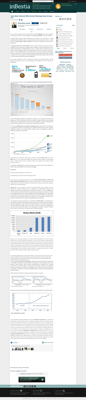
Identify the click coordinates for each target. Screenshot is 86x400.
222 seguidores (22, 29)
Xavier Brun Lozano (24, 23)
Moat (69, 70)
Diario (58, 48)
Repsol (72, 70)
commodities (71, 68)
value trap (62, 70)
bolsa (66, 70)
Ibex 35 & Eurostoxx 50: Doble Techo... (65, 43)
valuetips (59, 67)
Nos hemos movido (65, 3)
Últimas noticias (36, 3)
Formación (34, 11)
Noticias (23, 11)
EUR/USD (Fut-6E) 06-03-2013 (64, 37)
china (73, 71)
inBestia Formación (22, 1)
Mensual (72, 48)
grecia (57, 71)
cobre (58, 70)
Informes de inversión (16, 391)
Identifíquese (23, 373)
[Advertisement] (31, 359)
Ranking (45, 11)
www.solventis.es (21, 26)
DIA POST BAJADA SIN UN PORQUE (65, 35)
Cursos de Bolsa (60, 390)
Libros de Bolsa (37, 390)
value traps (58, 68)
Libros (40, 11)
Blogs (17, 11)
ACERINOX (60, 29)
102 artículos (48, 29)
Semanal (65, 48)
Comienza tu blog (13, 1)
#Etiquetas (52, 11)
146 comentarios (40, 29)
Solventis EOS (70, 67)
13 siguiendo (31, 29)
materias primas (68, 71)
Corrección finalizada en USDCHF (64, 33)
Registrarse (74, 1)
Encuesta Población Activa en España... (65, 39)
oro (63, 68)
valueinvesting (69, 66)
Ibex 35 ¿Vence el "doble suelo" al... (65, 45)
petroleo (66, 68)
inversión (64, 67)
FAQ (63, 398)
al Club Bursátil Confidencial (66, 5)
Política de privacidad (41, 398)
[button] (35, 23)
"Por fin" (59, 27)
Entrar (69, 1)
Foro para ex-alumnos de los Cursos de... (66, 41)
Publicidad (54, 398)
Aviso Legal (48, 398)
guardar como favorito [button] (47, 342)
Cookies (34, 398)
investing (68, 64)
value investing (61, 66)
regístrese (29, 373)
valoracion (62, 64)
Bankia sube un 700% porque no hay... (65, 31)
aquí (35, 166)
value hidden (61, 71)
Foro (28, 11)
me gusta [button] (13, 342)
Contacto (59, 398)
